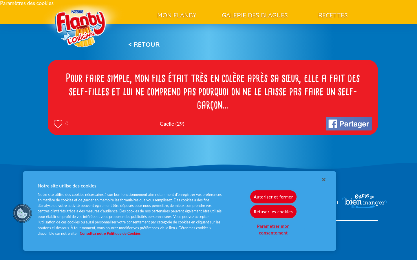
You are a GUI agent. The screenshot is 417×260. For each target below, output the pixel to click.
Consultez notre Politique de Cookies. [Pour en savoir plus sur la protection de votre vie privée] (111, 233)
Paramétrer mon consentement (273, 229)
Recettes (333, 15)
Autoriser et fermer (273, 196)
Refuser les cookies (273, 211)
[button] (22, 213)
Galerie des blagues (255, 15)
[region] (179, 211)
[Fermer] (323, 179)
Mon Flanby (176, 15)
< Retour (144, 44)
